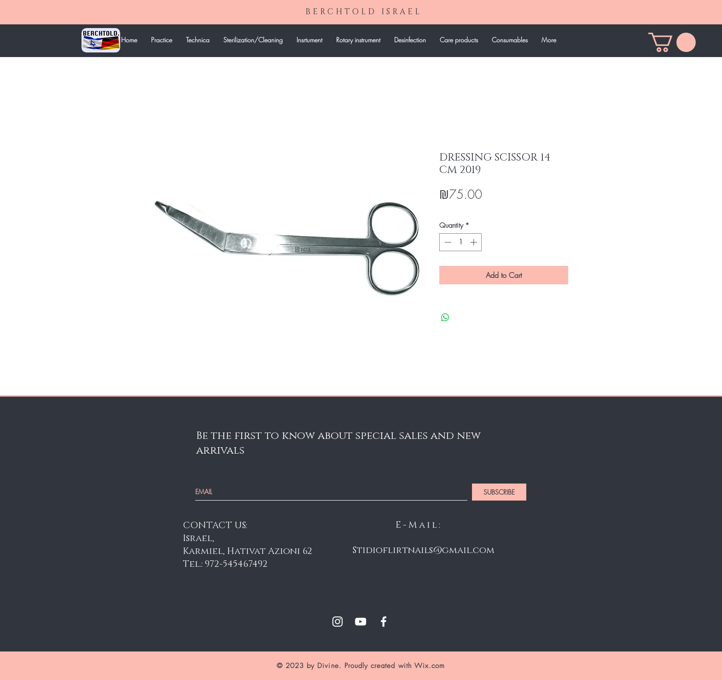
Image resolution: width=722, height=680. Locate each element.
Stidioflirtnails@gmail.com (424, 550)
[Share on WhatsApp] (445, 317)
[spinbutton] (460, 242)
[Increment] (474, 242)
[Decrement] (447, 242)
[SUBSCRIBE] (499, 492)
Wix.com (429, 665)
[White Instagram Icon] (337, 621)
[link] (672, 42)
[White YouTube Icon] (360, 621)
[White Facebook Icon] (383, 621)
